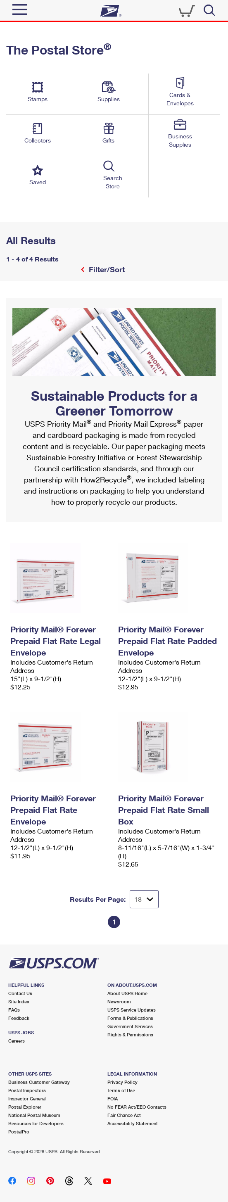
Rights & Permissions (130, 1034)
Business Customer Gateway (39, 1082)
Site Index (18, 1001)
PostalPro (18, 1131)
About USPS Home (127, 993)
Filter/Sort (106, 269)
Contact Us (20, 993)
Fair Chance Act (124, 1115)
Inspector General (27, 1098)
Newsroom (119, 1001)
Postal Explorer (24, 1106)
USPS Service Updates (131, 1009)
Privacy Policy (122, 1082)
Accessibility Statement (132, 1123)
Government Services (130, 1026)
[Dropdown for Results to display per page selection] (144, 899)
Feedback (18, 1018)
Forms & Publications (130, 1018)
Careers (16, 1040)
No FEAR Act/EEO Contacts (136, 1106)
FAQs (14, 1009)
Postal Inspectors (27, 1090)
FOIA (112, 1098)
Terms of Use (121, 1090)
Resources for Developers (36, 1123)
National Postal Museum (34, 1115)
